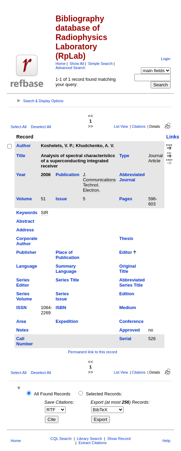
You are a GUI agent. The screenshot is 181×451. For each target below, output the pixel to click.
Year (21, 174)
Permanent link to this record (92, 352)
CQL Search (61, 438)
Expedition (67, 321)
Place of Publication (67, 255)
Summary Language (66, 268)
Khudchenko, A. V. (95, 145)
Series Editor (22, 282)
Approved (129, 330)
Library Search (89, 438)
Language (26, 266)
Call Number (24, 341)
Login (165, 59)
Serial (125, 338)
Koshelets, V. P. (57, 145)
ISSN (21, 307)
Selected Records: (104, 393)
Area (21, 321)
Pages (125, 198)
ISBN (61, 307)
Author (23, 145)
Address (25, 229)
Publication (67, 174)
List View (121, 126)
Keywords (26, 212)
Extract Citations (92, 443)
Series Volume (24, 296)
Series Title (67, 279)
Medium (127, 307)
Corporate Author (26, 241)
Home (61, 63)
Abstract (25, 221)
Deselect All (41, 127)
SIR (44, 212)
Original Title (127, 268)
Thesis (126, 238)
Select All (19, 127)
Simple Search (100, 63)
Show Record (119, 438)
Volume (24, 198)
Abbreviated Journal (132, 177)
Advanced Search (70, 68)
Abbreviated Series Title (132, 282)
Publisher (26, 252)
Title (20, 155)
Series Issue (62, 296)
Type (124, 155)
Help (166, 441)
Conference (131, 321)
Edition (126, 293)
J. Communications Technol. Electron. (99, 182)
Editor (125, 252)
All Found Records (52, 393)
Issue (61, 198)
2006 (45, 174)
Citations (139, 126)
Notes (22, 330)
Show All (77, 63)
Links (172, 137)
